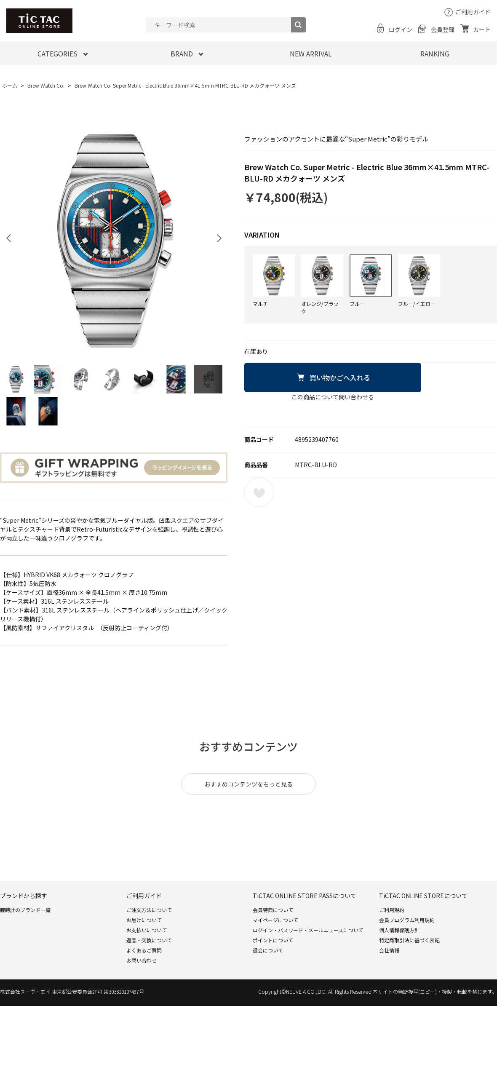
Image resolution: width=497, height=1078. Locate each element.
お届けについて (144, 919)
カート (482, 29)
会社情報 (389, 950)
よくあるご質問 (144, 950)
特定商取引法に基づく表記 (409, 940)
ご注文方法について (149, 909)
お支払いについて (146, 930)
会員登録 (442, 29)
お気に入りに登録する (259, 492)
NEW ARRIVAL (311, 53)
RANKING (434, 53)
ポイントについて (273, 940)
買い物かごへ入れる (340, 377)
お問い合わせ (141, 960)
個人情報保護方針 (399, 930)
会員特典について (273, 909)
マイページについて (275, 919)
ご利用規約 (391, 909)
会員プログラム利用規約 (407, 919)
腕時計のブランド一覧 (25, 909)
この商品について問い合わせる (332, 397)
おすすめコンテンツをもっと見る (248, 784)
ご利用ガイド (473, 12)
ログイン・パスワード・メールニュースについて (308, 930)
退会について (268, 950)
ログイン (400, 29)
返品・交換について (149, 940)
